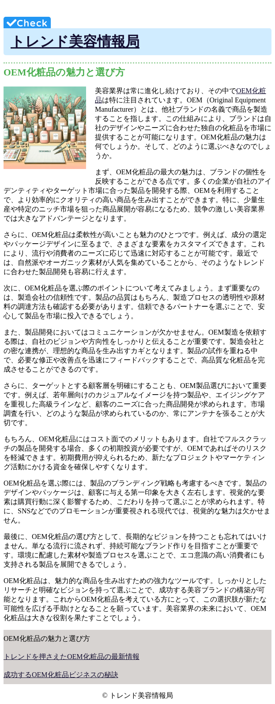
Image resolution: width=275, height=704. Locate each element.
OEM (244, 90)
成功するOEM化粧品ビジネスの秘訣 (61, 674)
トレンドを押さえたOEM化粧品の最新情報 (71, 656)
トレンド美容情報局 (75, 41)
